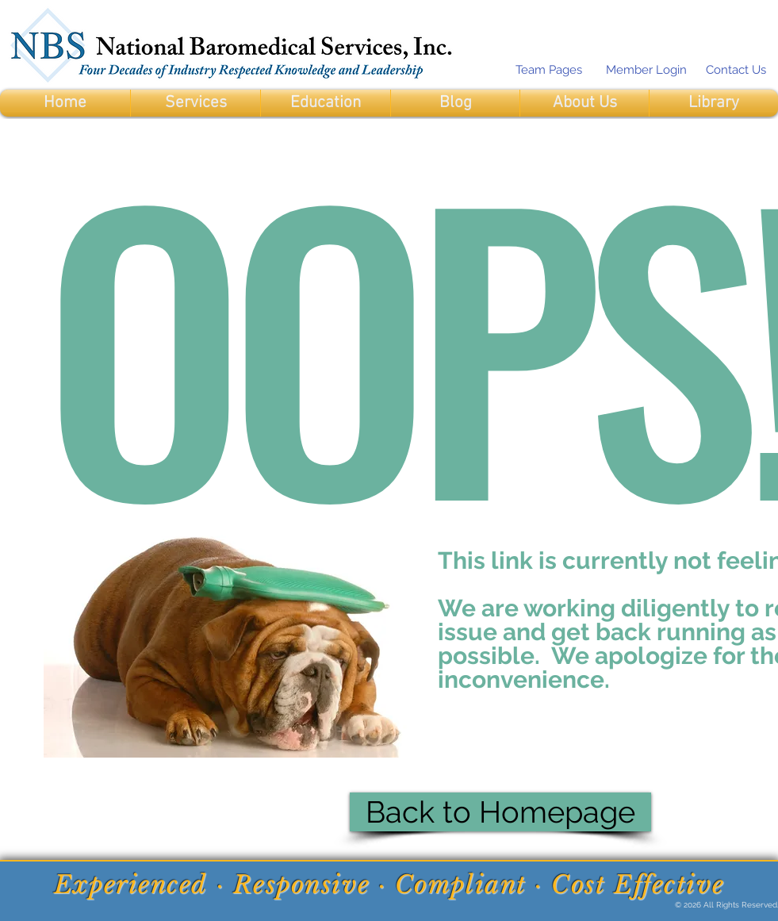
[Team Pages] (548, 69)
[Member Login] (646, 69)
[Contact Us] (735, 69)
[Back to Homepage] (500, 811)
